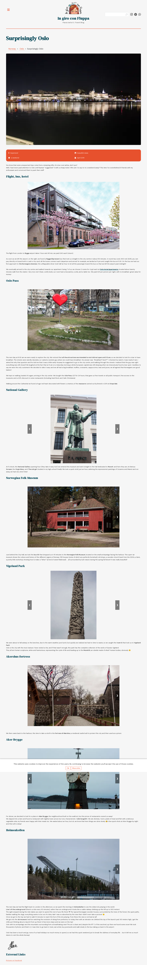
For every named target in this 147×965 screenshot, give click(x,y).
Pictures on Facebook (14, 960)
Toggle (10, 8)
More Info (76, 768)
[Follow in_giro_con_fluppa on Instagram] (131, 14)
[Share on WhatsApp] (140, 14)
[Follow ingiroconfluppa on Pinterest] (135, 14)
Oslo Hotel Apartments (109, 269)
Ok (68, 768)
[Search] (117, 14)
